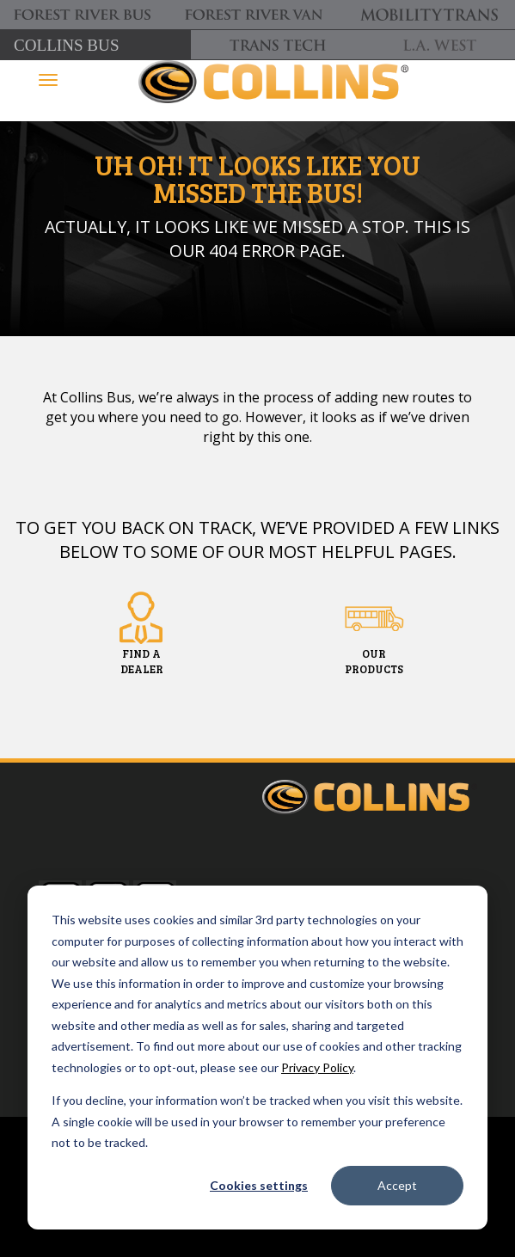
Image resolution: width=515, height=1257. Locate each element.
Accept (397, 1185)
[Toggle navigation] (48, 80)
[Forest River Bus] (85, 15)
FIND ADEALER (141, 661)
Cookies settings (259, 1185)
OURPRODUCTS (374, 661)
